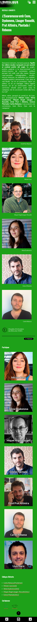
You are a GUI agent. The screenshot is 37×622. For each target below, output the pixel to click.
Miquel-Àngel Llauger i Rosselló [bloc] (16, 592)
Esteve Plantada (18, 471)
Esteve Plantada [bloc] (11, 595)
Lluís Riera (18, 566)
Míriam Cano (18, 377)
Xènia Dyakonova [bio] (11, 589)
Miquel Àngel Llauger (18, 440)
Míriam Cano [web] (10, 586)
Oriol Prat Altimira (18, 503)
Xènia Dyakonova (18, 408)
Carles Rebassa (18, 534)
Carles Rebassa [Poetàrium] (13, 583)
